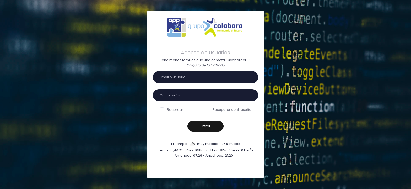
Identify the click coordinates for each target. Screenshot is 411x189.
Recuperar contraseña (232, 109)
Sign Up (230, 169)
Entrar (205, 126)
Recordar (171, 109)
